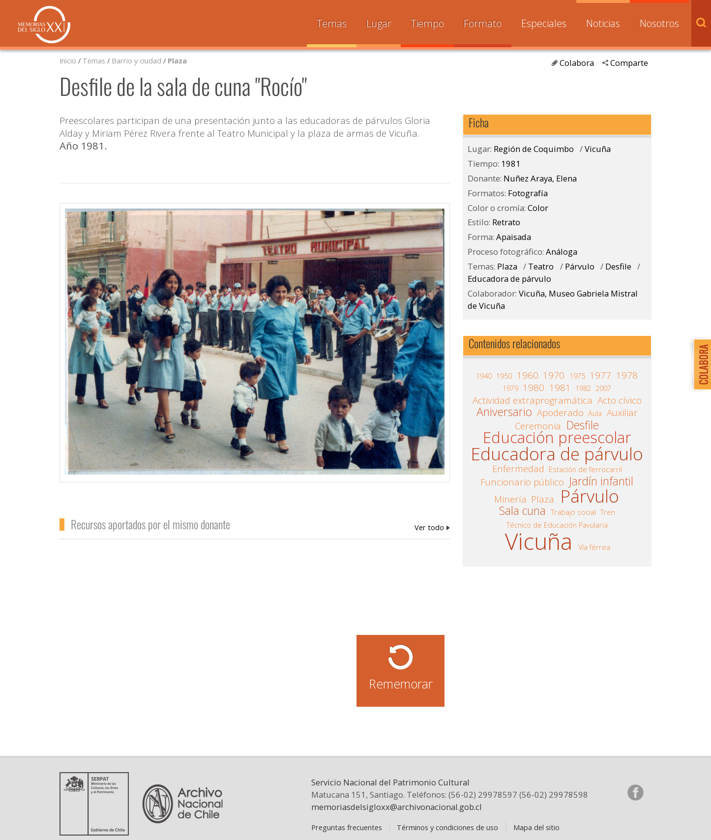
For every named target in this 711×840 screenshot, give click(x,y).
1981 (511, 163)
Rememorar (401, 683)
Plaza (177, 60)
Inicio (67, 60)
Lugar (378, 23)
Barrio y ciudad (136, 60)
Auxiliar (622, 413)
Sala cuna (522, 511)
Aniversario (504, 412)
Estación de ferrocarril (585, 469)
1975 (577, 376)
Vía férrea (594, 547)
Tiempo (427, 23)
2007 (603, 388)
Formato (483, 23)
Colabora (577, 62)
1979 (510, 388)
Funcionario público (522, 482)
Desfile (618, 266)
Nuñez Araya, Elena (432, 527)
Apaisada (513, 236)
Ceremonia (538, 426)
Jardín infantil (601, 481)
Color (538, 207)
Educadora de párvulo (509, 278)
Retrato (506, 222)
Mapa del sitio (536, 827)
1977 (600, 375)
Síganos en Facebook (635, 792)
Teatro (541, 266)
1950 (504, 376)
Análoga (561, 251)
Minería (510, 499)
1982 (583, 388)
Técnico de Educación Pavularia (557, 525)
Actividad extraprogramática (532, 400)
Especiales (543, 23)
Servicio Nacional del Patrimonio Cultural (390, 782)
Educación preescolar (557, 438)
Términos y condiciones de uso (447, 827)
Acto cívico (619, 400)
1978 (627, 375)
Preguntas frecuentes (346, 827)
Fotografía (528, 193)
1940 (484, 376)
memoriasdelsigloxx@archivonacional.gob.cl (396, 806)
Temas (332, 23)
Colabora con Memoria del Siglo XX (700, 364)
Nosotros (659, 23)
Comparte (629, 62)
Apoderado (560, 413)
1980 (533, 387)
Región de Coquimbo (534, 148)
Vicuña (598, 148)
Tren (607, 512)
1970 (553, 375)
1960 (527, 375)
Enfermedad (518, 469)
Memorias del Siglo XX (44, 24)
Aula (595, 413)
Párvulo (579, 266)
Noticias (603, 23)
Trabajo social (573, 512)
